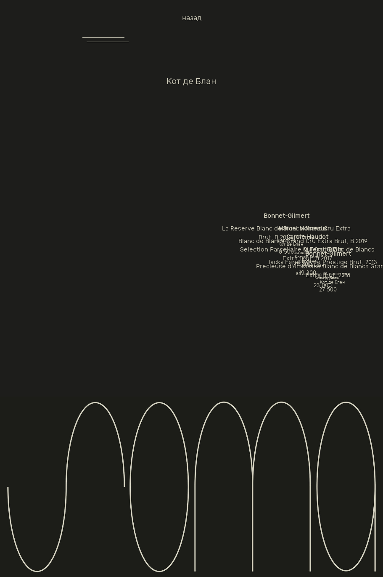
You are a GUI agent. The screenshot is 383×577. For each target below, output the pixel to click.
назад (191, 17)
